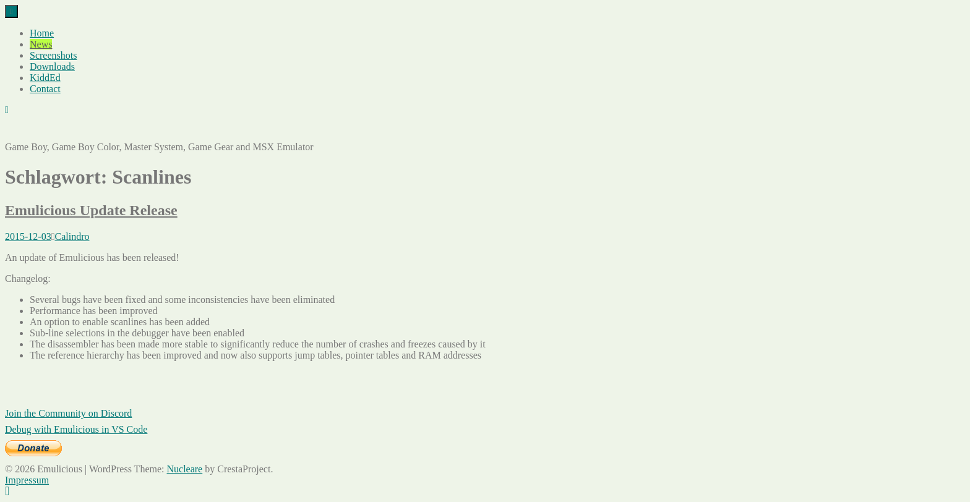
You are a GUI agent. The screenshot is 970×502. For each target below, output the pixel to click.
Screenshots (53, 55)
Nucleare (184, 469)
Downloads (52, 66)
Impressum (27, 480)
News (41, 44)
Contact (45, 88)
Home (42, 33)
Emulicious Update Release (91, 210)
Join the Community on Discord (68, 413)
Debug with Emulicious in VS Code (76, 429)
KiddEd (45, 77)
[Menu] (11, 11)
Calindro (72, 236)
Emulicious (27, 131)
